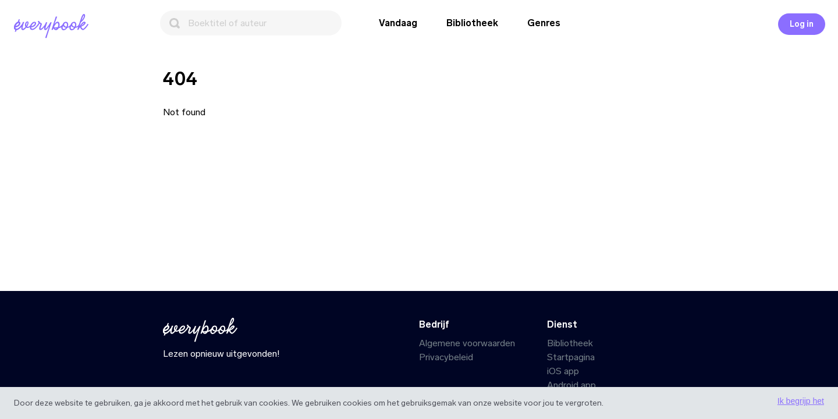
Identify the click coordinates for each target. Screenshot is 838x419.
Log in (802, 24)
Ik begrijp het (800, 401)
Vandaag (398, 23)
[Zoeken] (251, 22)
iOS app (563, 371)
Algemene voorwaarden (467, 343)
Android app (571, 384)
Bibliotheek (472, 23)
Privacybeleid (446, 357)
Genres (543, 23)
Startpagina (571, 357)
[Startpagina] (53, 26)
